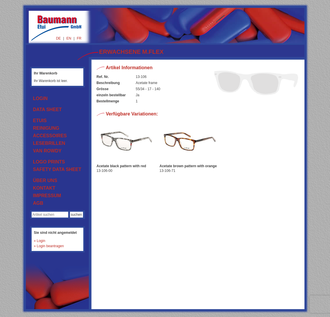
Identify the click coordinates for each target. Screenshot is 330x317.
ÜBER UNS (45, 180)
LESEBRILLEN (49, 143)
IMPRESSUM (47, 195)
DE (58, 38)
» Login (39, 241)
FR (79, 38)
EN (68, 38)
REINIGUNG (46, 128)
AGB (38, 203)
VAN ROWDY (47, 150)
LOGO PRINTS (49, 161)
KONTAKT (44, 188)
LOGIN (40, 98)
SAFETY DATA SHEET (57, 169)
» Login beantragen (49, 246)
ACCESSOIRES (50, 135)
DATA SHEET (47, 109)
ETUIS (40, 120)
